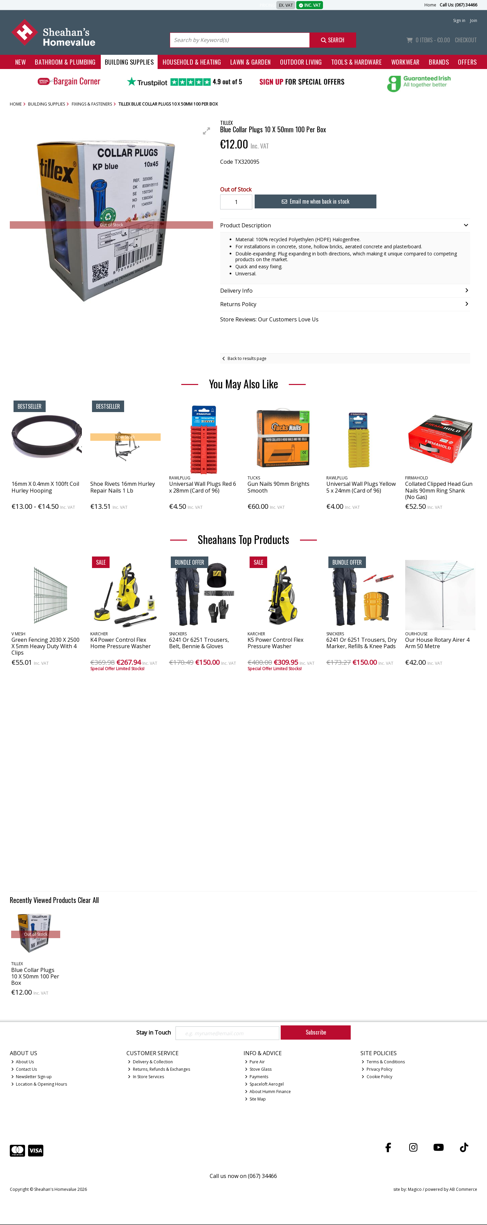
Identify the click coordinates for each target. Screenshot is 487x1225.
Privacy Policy (377, 1070)
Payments (257, 1077)
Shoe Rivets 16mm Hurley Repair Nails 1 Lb (122, 487)
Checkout (466, 40)
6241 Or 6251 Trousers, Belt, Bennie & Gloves (199, 643)
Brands (439, 61)
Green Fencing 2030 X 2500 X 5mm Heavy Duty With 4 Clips (45, 646)
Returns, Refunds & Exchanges (159, 1070)
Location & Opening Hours (39, 1085)
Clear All (88, 900)
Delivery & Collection (150, 1062)
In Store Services (146, 1077)
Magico (415, 1190)
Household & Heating (192, 61)
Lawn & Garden (250, 61)
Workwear (405, 61)
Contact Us (24, 1070)
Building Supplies (129, 61)
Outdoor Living (301, 61)
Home (430, 5)
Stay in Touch (153, 1032)
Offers (467, 61)
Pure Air (255, 1062)
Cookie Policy (377, 1077)
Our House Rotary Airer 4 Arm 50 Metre (437, 643)
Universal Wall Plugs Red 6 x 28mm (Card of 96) (202, 487)
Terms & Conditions (383, 1062)
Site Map (255, 1100)
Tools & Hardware (356, 61)
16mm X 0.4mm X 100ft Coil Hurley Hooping (45, 487)
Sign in (459, 20)
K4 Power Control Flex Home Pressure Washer (120, 643)
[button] (206, 131)
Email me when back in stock (311, 201)
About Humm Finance (268, 1092)
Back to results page (247, 358)
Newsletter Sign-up (31, 1077)
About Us (22, 1062)
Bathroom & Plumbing (65, 61)
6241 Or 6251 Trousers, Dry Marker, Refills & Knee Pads (361, 643)
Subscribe (316, 1032)
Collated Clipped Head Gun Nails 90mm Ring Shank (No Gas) (438, 490)
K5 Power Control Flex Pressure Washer (275, 643)
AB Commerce (463, 1190)
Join (473, 20)
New (20, 61)
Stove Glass (258, 1070)
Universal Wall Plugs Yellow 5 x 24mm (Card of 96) (361, 487)
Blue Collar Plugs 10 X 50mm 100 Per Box (35, 976)
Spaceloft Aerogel (264, 1085)
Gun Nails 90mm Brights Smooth (278, 487)
